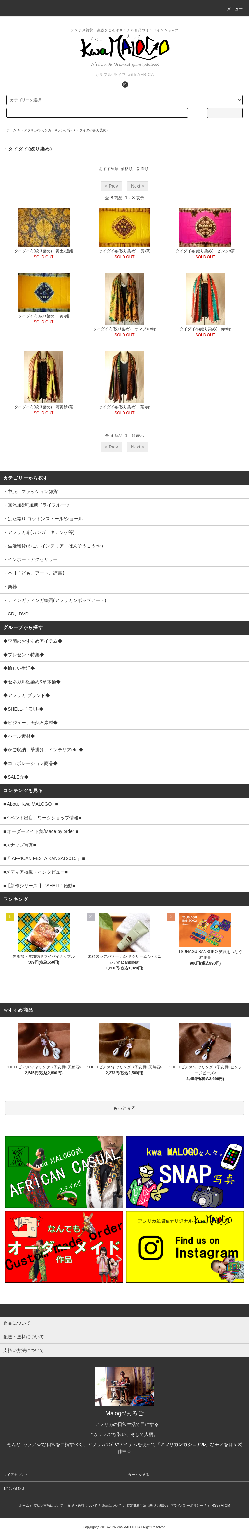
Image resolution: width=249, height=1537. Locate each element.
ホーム (11, 130)
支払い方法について (48, 1505)
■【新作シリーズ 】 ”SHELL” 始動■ (39, 885)
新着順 (142, 168)
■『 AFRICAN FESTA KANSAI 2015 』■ (44, 858)
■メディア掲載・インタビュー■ (35, 872)
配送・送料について (82, 1505)
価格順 (127, 168)
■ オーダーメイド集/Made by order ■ (40, 831)
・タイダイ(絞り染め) (92, 130)
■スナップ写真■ (19, 844)
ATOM (225, 1505)
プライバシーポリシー (187, 1505)
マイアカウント (15, 1474)
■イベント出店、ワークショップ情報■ (42, 817)
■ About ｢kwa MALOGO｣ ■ (30, 804)
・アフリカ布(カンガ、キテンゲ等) (46, 130)
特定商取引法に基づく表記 (146, 1505)
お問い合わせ (14, 1488)
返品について (112, 1505)
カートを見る (138, 1474)
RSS (215, 1505)
